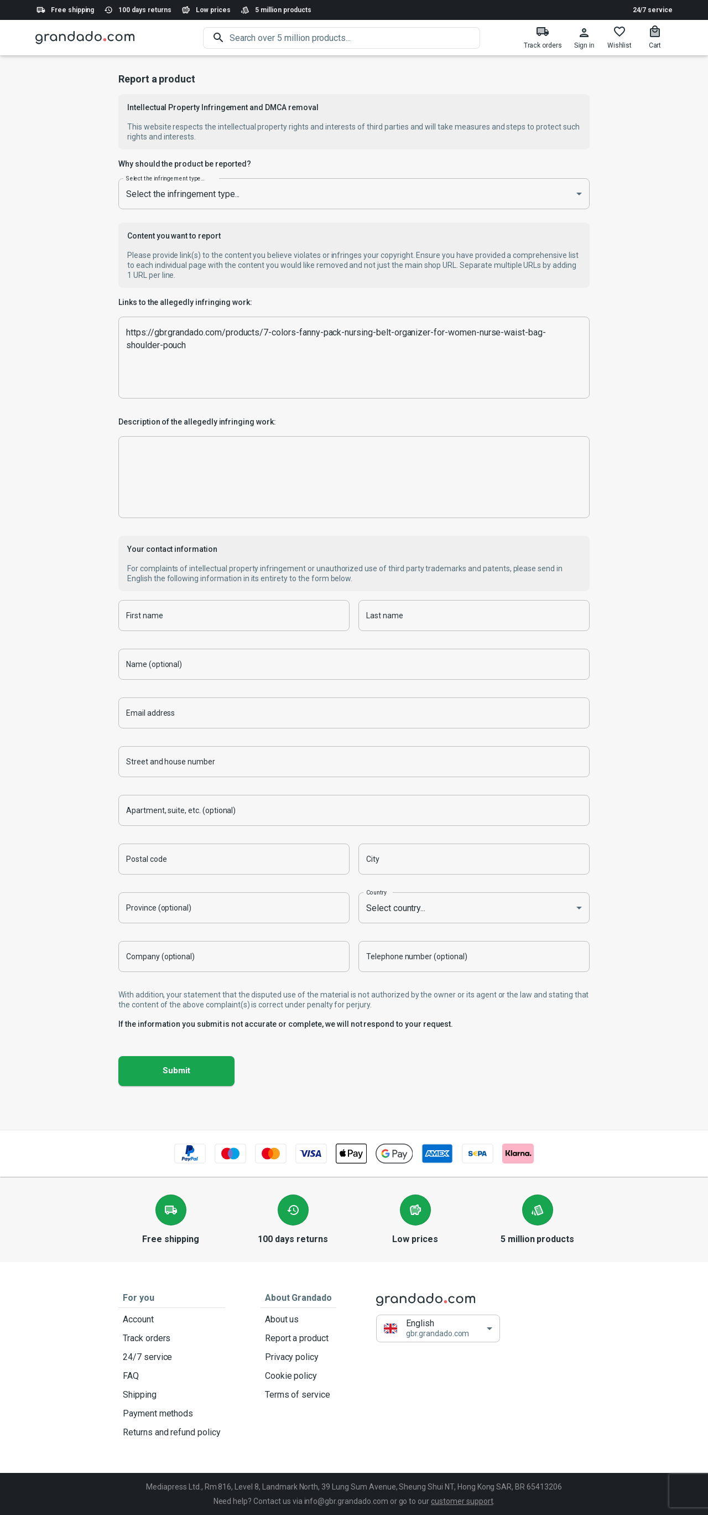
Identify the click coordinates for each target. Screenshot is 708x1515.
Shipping (171, 1394)
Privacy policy (298, 1357)
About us (298, 1319)
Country (376, 892)
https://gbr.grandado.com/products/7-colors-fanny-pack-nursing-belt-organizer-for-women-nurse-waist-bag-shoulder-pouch (354, 358)
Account (171, 1319)
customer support (462, 1501)
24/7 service (653, 10)
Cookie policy (298, 1376)
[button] (438, 1329)
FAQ (171, 1376)
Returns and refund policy (171, 1432)
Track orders (171, 1338)
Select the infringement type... (165, 178)
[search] (355, 38)
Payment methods (171, 1413)
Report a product (298, 1338)
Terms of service (298, 1394)
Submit (176, 1071)
